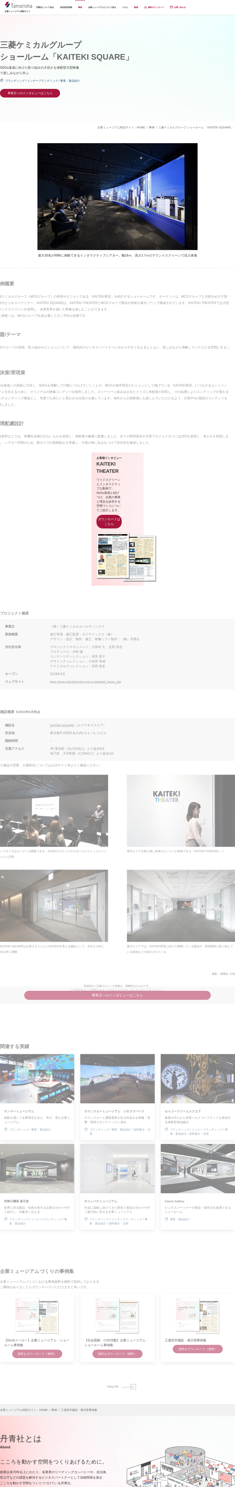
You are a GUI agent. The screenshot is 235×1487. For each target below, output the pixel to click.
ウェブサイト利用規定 (221, 1478)
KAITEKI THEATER (47, 472)
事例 (80, 7)
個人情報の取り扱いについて (121, 1478)
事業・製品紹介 (70, 80)
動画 (136, 7)
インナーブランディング (42, 80)
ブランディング (15, 80)
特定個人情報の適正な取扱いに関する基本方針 (173, 1478)
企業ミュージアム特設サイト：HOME (121, 127)
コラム (125, 7)
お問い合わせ (180, 7)
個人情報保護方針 (88, 1478)
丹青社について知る (45, 7)
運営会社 (66, 1478)
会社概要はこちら (14, 1451)
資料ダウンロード (156, 7)
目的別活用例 (66, 7)
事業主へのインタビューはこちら (30, 93)
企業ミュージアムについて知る (102, 7)
